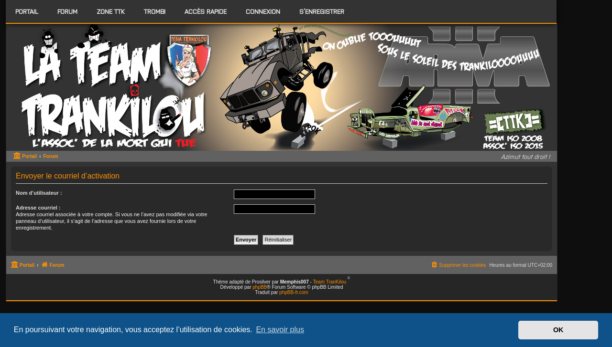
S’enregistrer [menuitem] (321, 11)
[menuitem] (67, 11)
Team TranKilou (329, 281)
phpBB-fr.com (293, 292)
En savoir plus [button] (280, 330)
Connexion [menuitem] (263, 11)
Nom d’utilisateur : (39, 193)
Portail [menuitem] (26, 11)
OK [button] (558, 330)
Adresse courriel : (38, 207)
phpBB (259, 287)
